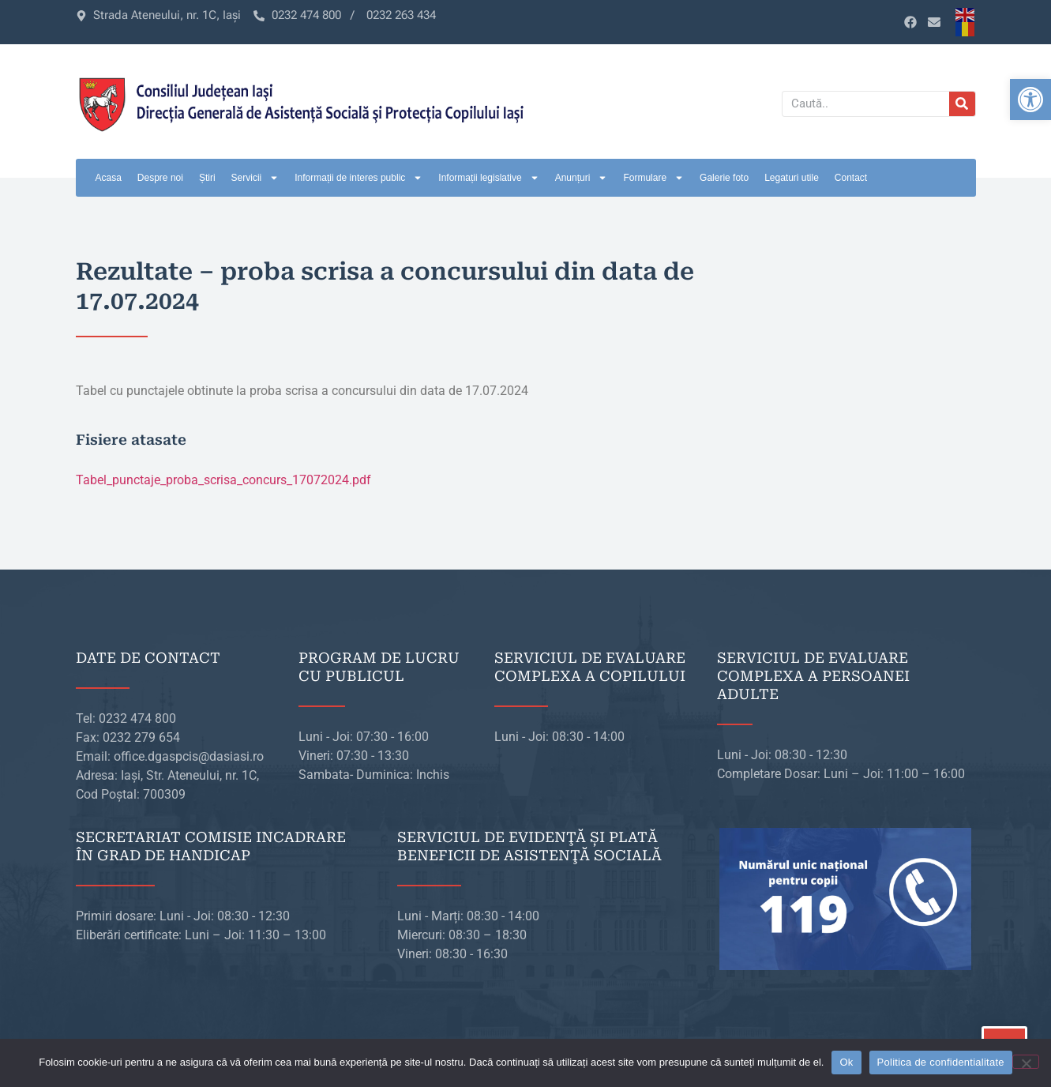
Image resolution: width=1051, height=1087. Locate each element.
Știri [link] (207, 177)
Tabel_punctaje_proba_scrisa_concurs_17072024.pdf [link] (223, 479)
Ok (846, 1062)
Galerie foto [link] (724, 177)
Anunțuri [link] (581, 177)
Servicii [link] (255, 177)
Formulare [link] (653, 177)
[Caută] (962, 104)
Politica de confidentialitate (940, 1062)
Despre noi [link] (160, 177)
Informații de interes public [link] (358, 177)
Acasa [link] (109, 177)
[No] (1025, 1062)
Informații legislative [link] (488, 177)
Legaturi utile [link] (791, 177)
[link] (1030, 99)
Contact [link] (851, 177)
